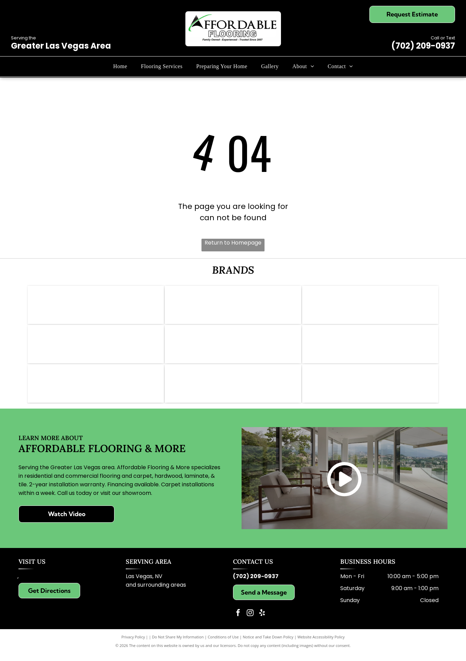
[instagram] (250, 621)
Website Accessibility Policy (321, 644)
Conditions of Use (223, 644)
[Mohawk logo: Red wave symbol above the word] (233, 306)
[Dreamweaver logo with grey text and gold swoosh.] (233, 390)
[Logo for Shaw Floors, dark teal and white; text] (370, 306)
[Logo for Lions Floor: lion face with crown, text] (370, 348)
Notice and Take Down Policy (268, 644)
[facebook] (238, 621)
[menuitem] (120, 66)
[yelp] (262, 621)
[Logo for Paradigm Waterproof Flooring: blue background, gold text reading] (95, 390)
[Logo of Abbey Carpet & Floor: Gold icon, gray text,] (95, 306)
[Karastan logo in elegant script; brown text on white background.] (370, 390)
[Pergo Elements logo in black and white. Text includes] (95, 348)
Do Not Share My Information (178, 644)
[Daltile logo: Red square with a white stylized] (233, 348)
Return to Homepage (233, 243)
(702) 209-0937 (423, 45)
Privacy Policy (133, 644)
